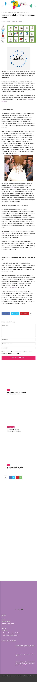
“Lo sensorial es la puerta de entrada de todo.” (25, 654)
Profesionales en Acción (8, 623)
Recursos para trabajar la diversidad (16, 392)
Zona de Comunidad (17, 21)
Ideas (8, 389)
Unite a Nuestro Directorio (10, 635)
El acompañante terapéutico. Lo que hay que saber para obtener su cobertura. (25, 646)
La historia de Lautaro (13, 430)
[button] (35, 6)
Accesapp (4, 233)
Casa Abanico (12, 287)
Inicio (3, 12)
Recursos (4, 628)
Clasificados (5, 630)
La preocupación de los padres (15, 467)
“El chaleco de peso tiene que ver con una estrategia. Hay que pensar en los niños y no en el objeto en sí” (25, 663)
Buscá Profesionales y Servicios (11, 632)
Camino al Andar (11, 427)
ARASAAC (12, 187)
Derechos (4, 626)
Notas (6, 12)
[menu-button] (3, 6)
